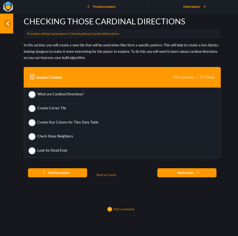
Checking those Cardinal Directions (94, 34)
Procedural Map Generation (47, 34)
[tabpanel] (122, 51)
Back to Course (106, 175)
